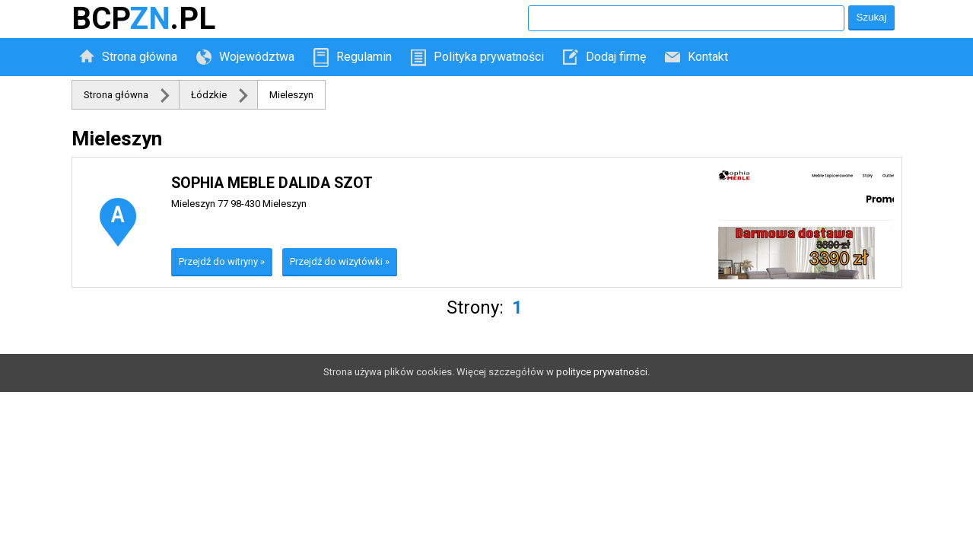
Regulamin (364, 56)
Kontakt (708, 56)
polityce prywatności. (603, 372)
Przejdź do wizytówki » (340, 261)
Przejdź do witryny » (222, 261)
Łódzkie (209, 94)
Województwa (256, 56)
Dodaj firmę (616, 56)
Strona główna (139, 56)
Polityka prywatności (489, 56)
